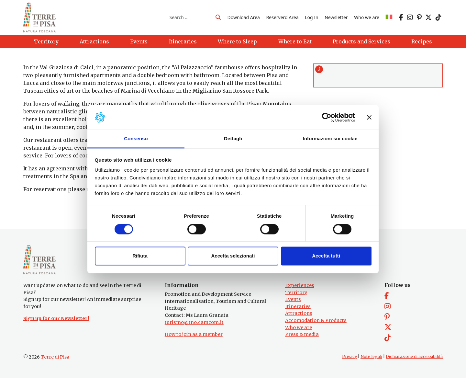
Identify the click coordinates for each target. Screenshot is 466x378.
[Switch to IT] (389, 17)
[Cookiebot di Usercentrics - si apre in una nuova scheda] (326, 117)
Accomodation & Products (316, 320)
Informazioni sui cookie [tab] (330, 139)
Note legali (371, 356)
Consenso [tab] (136, 139)
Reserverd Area (282, 17)
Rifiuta (140, 256)
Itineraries (298, 306)
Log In (311, 17)
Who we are (366, 17)
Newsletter (336, 17)
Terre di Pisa (55, 357)
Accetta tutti (326, 256)
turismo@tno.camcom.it (194, 322)
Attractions (298, 313)
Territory (296, 292)
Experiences (299, 285)
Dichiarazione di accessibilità (414, 356)
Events (293, 299)
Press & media (302, 334)
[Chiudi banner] (369, 117)
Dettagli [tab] (233, 139)
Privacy (349, 356)
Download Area (243, 17)
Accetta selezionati (233, 256)
